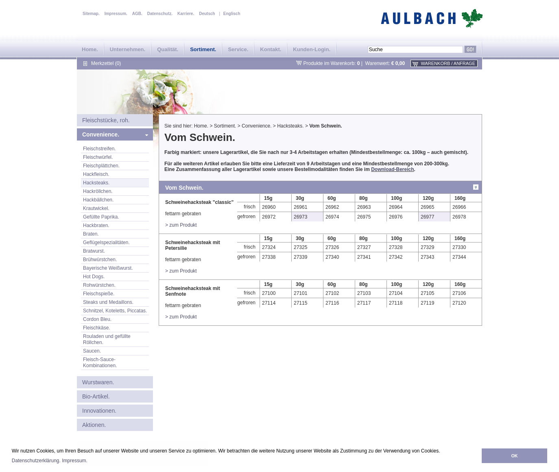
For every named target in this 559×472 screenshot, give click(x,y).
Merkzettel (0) (106, 63)
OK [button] (514, 455)
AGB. (137, 13)
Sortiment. (203, 49)
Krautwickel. (96, 208)
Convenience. (100, 134)
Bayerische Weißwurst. (108, 268)
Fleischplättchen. (101, 166)
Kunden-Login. (311, 49)
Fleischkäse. (96, 328)
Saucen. (92, 351)
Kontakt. (270, 49)
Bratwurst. (94, 251)
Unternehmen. (127, 49)
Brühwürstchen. (100, 259)
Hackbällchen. (98, 200)
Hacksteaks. (96, 183)
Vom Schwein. (325, 126)
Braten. (91, 234)
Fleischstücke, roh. (106, 120)
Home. (90, 49)
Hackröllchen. (98, 191)
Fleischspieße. (98, 294)
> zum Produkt (181, 225)
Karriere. (185, 13)
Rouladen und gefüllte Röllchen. (107, 339)
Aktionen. (94, 425)
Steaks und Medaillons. (108, 302)
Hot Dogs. (94, 276)
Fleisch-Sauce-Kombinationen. (100, 362)
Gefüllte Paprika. (101, 217)
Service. (238, 49)
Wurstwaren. (98, 382)
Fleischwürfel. (98, 157)
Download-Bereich (392, 169)
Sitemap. (91, 13)
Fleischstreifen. (99, 149)
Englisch (231, 13)
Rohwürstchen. (99, 285)
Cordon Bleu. (97, 319)
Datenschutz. (160, 13)
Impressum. (74, 460)
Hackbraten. (96, 225)
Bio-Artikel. (96, 396)
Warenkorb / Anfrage (448, 63)
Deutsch (207, 13)
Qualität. (167, 49)
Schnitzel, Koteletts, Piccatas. (115, 311)
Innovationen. (99, 410)
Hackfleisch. (96, 174)
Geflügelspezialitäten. (106, 242)
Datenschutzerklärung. (36, 460)
